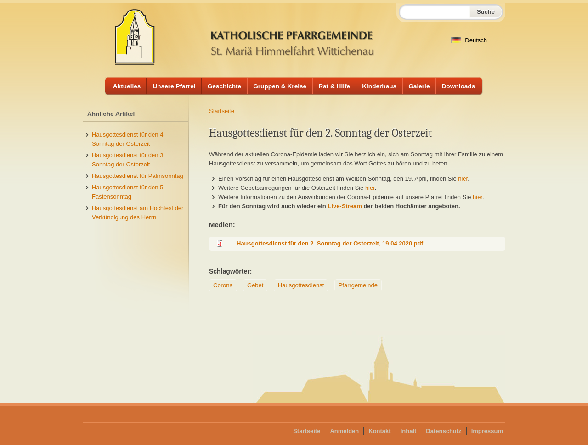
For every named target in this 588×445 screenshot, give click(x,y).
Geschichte (225, 86)
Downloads (458, 86)
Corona (223, 285)
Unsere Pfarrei (174, 86)
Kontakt (379, 431)
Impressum (487, 431)
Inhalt (409, 431)
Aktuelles (127, 86)
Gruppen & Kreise (279, 86)
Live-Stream (345, 206)
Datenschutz (443, 431)
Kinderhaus (379, 86)
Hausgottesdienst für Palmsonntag (137, 175)
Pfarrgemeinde (358, 285)
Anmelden (344, 431)
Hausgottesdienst (301, 285)
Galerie (419, 86)
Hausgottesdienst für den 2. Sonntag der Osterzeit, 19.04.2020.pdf (330, 243)
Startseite (221, 111)
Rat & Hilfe (334, 86)
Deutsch (469, 40)
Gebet (255, 285)
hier (463, 178)
